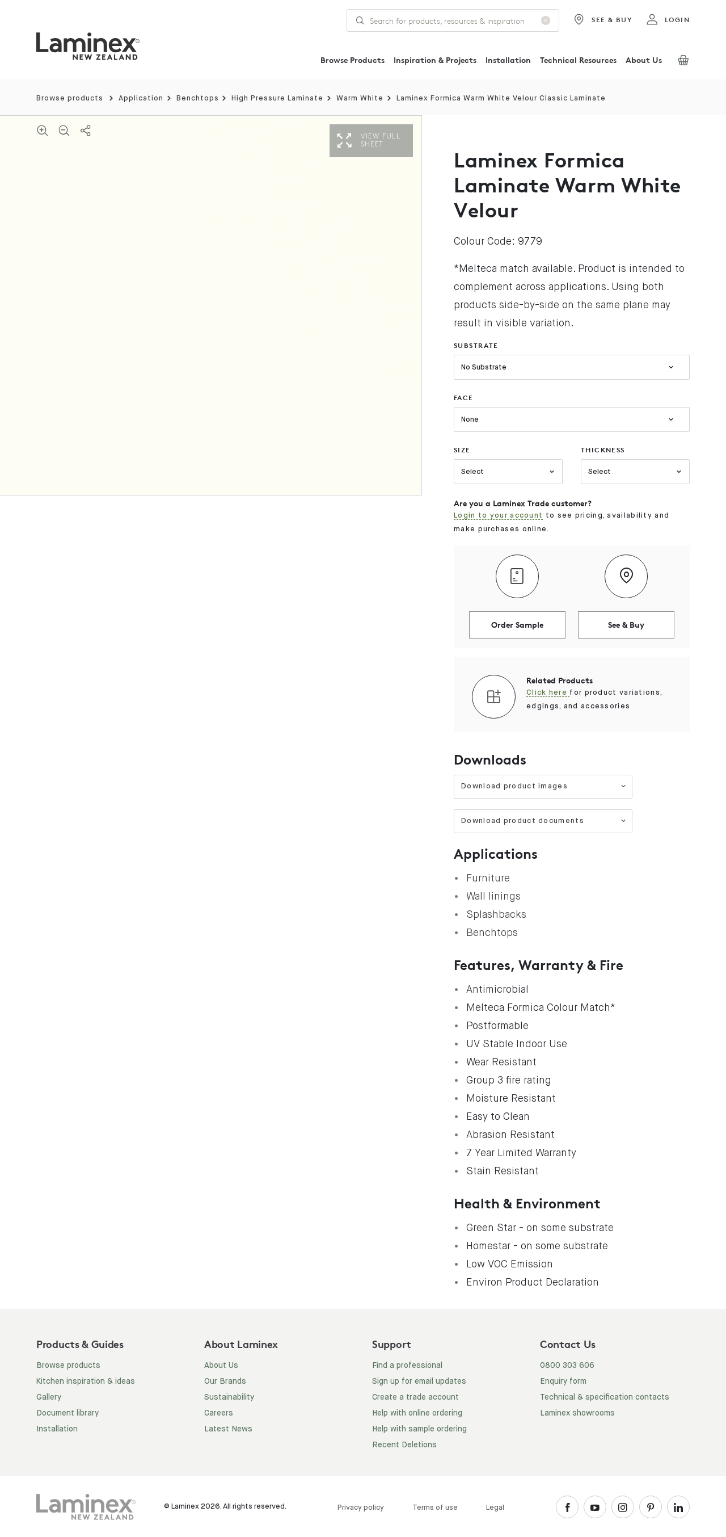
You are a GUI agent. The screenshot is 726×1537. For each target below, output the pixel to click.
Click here (547, 692)
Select (472, 472)
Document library (67, 1413)
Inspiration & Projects (435, 60)
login (668, 20)
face (464, 397)
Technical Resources (578, 60)
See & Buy (602, 20)
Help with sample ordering (419, 1429)
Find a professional (407, 1366)
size (462, 450)
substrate (476, 345)
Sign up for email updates (419, 1381)
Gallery (48, 1397)
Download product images (543, 786)
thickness (603, 450)
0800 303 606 (567, 1366)
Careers (218, 1413)
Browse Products (352, 60)
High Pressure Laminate (277, 98)
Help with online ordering (417, 1413)
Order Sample (517, 624)
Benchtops (197, 98)
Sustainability (229, 1397)
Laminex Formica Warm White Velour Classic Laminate (501, 98)
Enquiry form (563, 1381)
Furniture (488, 878)
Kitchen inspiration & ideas (85, 1381)
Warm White (359, 98)
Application (141, 98)
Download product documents (543, 821)
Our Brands (225, 1381)
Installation (508, 60)
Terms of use (435, 1507)
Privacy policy (360, 1507)
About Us (644, 60)
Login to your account (498, 515)
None (470, 419)
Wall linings (493, 896)
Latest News (228, 1429)
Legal (495, 1507)
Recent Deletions (404, 1445)
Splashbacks (496, 914)
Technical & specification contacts (604, 1397)
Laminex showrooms (577, 1413)
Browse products (69, 98)
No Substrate (483, 367)
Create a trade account (415, 1397)
